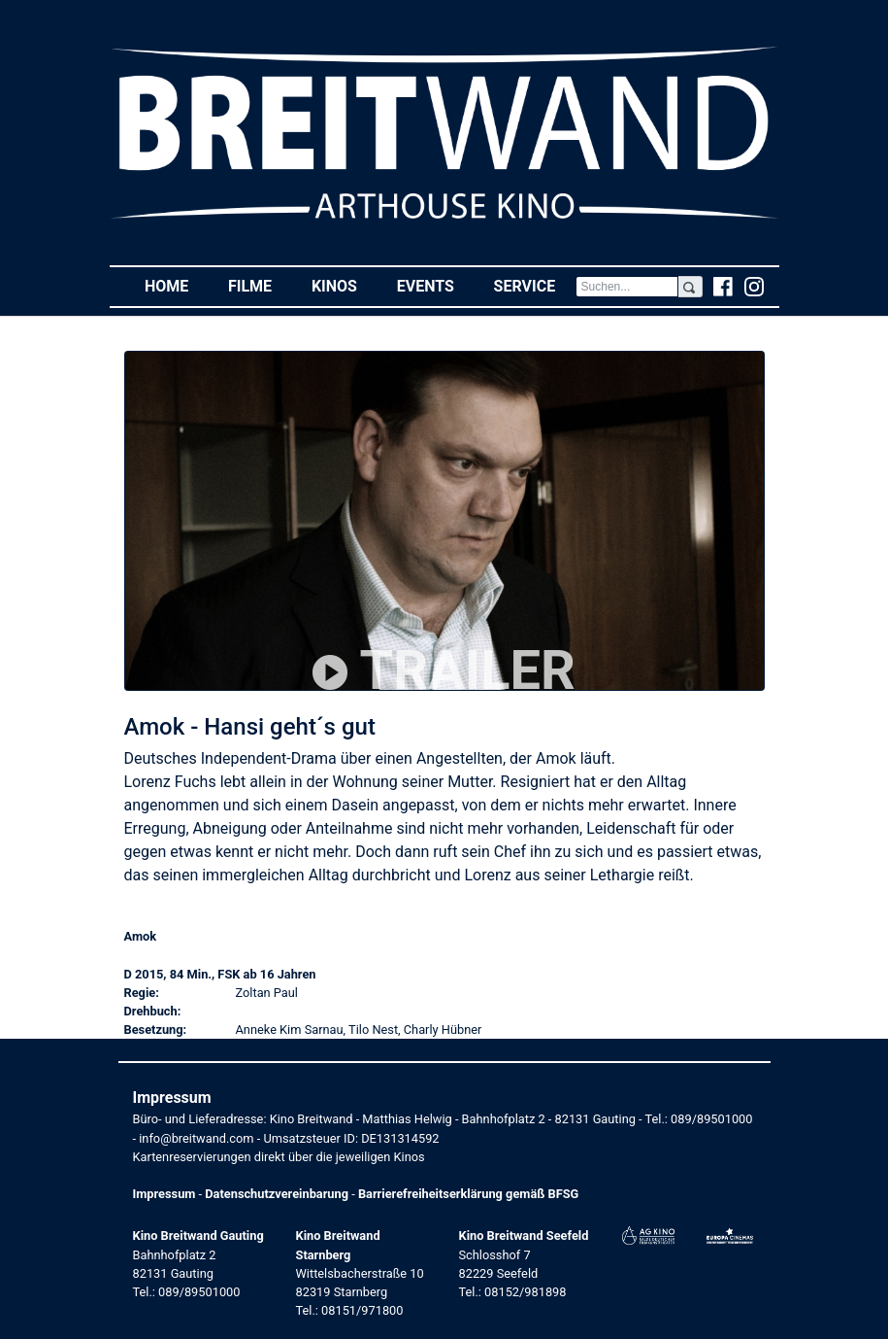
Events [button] (436, 285)
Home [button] (177, 285)
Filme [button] (260, 285)
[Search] (627, 286)
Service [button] (535, 285)
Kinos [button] (344, 285)
